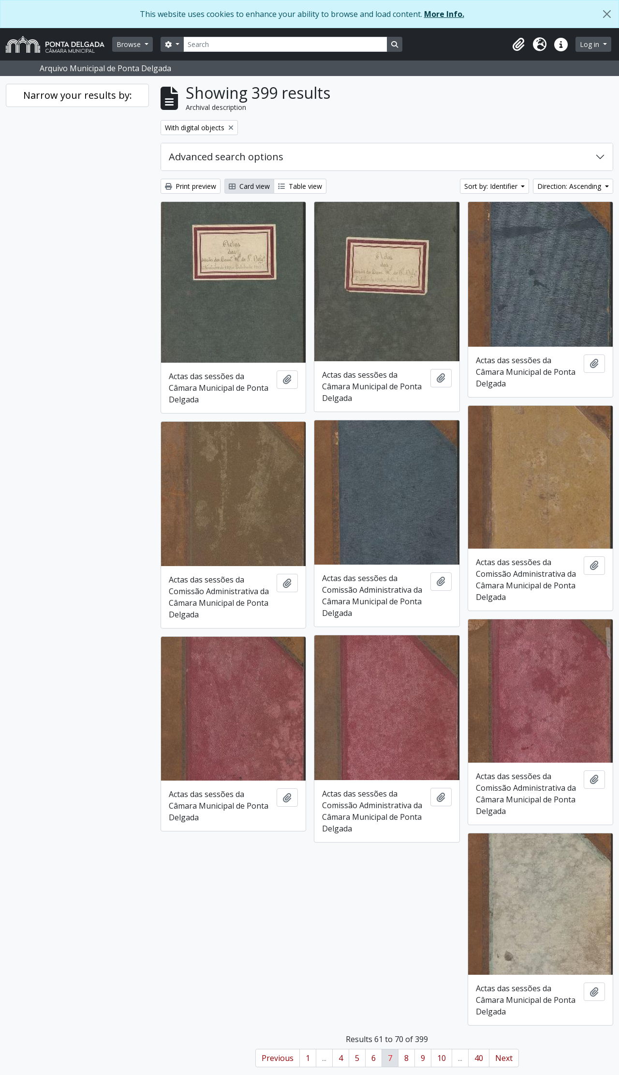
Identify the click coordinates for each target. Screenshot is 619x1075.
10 (441, 1058)
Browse (130, 44)
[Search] (285, 44)
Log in (590, 44)
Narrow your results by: (77, 95)
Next (504, 1058)
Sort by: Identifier (491, 186)
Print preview (190, 186)
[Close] (607, 14)
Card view (249, 186)
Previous (278, 1058)
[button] (518, 44)
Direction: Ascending (570, 186)
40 (478, 1058)
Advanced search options (226, 156)
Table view (300, 186)
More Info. (444, 14)
